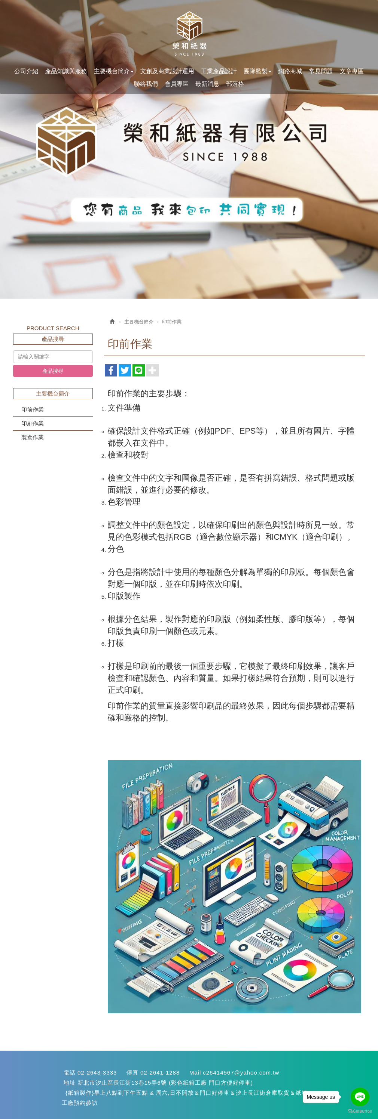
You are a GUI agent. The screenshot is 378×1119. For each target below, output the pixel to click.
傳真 (132, 1072)
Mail (195, 1072)
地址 (70, 1082)
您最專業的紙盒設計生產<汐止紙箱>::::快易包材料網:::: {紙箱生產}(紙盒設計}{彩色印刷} (189, 34)
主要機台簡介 (138, 322)
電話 (70, 1072)
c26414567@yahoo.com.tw (241, 1072)
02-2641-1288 (160, 1072)
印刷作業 (32, 423)
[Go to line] (360, 1097)
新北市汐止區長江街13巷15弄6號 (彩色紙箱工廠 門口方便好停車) (165, 1082)
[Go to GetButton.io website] (360, 1111)
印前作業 (32, 409)
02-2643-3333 (97, 1072)
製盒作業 (32, 437)
